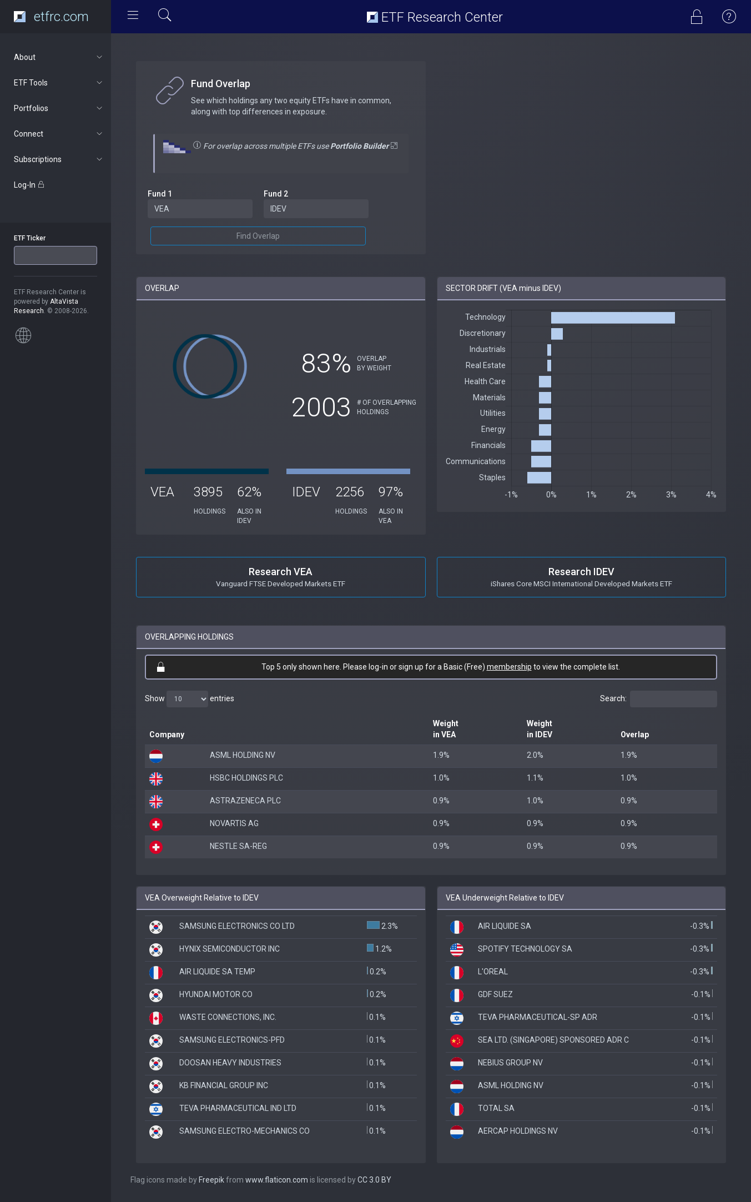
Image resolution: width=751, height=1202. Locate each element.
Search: (658, 699)
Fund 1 (160, 193)
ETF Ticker (30, 238)
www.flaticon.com (276, 1179)
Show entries (189, 699)
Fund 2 (276, 193)
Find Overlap (258, 236)
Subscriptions (59, 159)
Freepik (211, 1179)
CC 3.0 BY (374, 1179)
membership (509, 666)
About (59, 57)
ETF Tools (59, 82)
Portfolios (59, 108)
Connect (59, 133)
